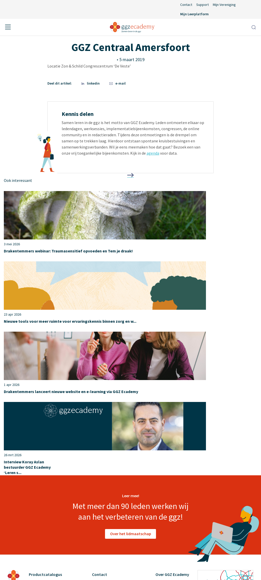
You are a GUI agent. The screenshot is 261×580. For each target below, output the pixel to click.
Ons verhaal (165, 449)
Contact (186, 4)
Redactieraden (168, 494)
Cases (160, 513)
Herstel (35, 458)
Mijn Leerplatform (194, 14)
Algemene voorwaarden (116, 567)
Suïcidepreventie (43, 476)
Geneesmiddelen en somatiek (54, 449)
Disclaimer (79, 567)
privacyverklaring (213, 518)
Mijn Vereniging (224, 4)
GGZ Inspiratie (168, 504)
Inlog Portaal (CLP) (109, 485)
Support (202, 4)
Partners (163, 467)
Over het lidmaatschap (130, 398)
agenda (153, 153)
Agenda (98, 449)
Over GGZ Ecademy (172, 439)
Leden (160, 458)
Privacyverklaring (158, 567)
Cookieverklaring (195, 567)
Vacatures (164, 476)
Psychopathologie (45, 467)
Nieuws (98, 467)
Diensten (163, 485)
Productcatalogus (45, 439)
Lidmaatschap (104, 458)
